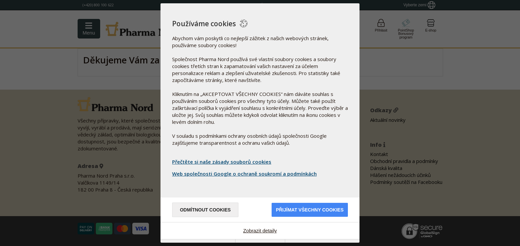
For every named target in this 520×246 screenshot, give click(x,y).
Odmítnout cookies (205, 209)
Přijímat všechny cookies (310, 209)
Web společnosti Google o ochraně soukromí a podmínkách (245, 173)
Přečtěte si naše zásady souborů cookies (221, 161)
